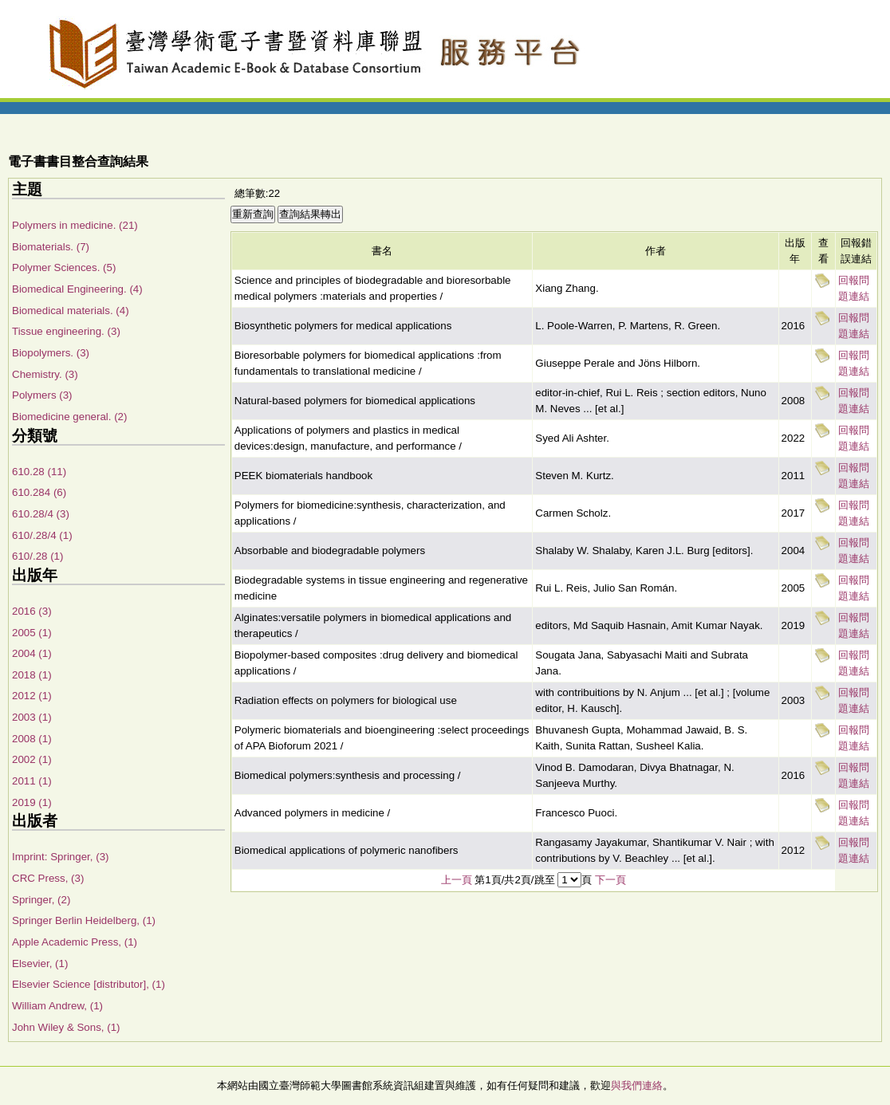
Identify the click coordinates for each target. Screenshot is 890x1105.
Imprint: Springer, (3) (60, 857)
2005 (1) (32, 633)
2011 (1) (32, 781)
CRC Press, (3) (48, 878)
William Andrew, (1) (57, 1006)
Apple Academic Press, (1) (74, 942)
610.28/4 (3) (40, 514)
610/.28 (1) (37, 556)
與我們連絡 (637, 1085)
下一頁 (610, 880)
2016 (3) (32, 611)
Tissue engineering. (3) (66, 331)
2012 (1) (32, 696)
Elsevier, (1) (40, 963)
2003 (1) (32, 717)
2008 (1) (32, 739)
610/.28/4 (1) (42, 535)
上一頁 (456, 880)
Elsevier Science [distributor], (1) (88, 984)
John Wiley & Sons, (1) (66, 1027)
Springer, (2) (41, 900)
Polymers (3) (42, 395)
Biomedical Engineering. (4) (77, 289)
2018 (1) (32, 675)
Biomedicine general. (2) (69, 417)
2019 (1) (32, 802)
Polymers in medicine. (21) (75, 225)
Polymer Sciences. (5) (64, 267)
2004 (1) (32, 653)
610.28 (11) (39, 472)
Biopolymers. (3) (50, 353)
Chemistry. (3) (45, 374)
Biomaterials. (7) (50, 247)
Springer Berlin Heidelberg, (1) (84, 920)
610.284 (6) (39, 492)
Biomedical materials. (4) (70, 311)
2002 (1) (32, 759)
